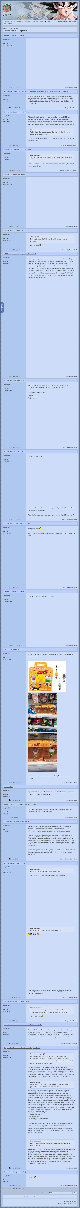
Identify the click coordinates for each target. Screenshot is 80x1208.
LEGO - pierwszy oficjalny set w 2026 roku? (20, 254)
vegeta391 (6, 39)
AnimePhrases (47, 1197)
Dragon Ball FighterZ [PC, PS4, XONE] (18, 523)
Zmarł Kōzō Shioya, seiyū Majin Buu (17, 1172)
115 (13, 1189)
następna (24, 1189)
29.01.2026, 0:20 (14, 1168)
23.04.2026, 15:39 (14, 376)
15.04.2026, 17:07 (14, 645)
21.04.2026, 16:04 (14, 447)
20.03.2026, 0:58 (14, 800)
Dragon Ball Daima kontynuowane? (17, 821)
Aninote (39, 1197)
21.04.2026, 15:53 (14, 519)
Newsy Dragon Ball (71, 1185)
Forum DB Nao (31, 1197)
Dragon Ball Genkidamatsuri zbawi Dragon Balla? (22, 1048)
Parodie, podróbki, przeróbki (14, 35)
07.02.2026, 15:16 (14, 1021)
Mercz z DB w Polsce (11, 649)
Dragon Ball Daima (71, 170)
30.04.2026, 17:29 (14, 170)
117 (19, 1189)
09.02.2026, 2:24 (14, 997)
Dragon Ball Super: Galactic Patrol (17, 112)
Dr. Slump (55, 1197)
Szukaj (16, 28)
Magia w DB (8, 787)
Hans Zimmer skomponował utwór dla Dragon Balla (23, 1025)
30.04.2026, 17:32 (14, 145)
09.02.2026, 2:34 (14, 859)
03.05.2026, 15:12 (14, 87)
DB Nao (24, 1197)
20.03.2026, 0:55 (14, 817)
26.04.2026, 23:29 (14, 226)
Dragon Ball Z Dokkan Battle (14, 863)
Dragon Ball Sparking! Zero (14, 380)
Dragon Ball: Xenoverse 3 (13, 230)
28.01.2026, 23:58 (14, 1185)
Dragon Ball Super (71, 108)
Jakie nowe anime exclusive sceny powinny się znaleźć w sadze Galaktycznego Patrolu (36, 91)
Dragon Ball (73, 87)
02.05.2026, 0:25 (14, 108)
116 (16, 1189)
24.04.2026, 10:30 (14, 250)
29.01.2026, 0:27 (14, 1043)
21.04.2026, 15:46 (14, 587)
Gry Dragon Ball (72, 250)
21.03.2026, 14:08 (14, 782)
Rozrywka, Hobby (71, 782)
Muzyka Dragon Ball (70, 1043)
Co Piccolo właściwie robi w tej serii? (18, 149)
